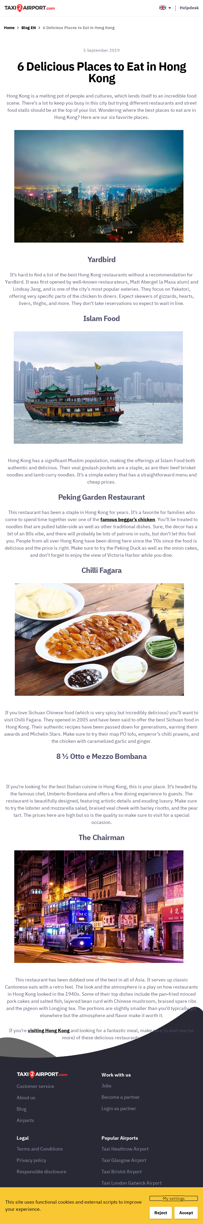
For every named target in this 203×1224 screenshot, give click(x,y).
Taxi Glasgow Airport (124, 1160)
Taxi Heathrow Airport (125, 1149)
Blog (21, 1109)
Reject (160, 1212)
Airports (25, 1120)
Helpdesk (189, 7)
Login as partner (119, 1108)
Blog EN (28, 27)
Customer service (35, 1086)
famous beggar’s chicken (127, 519)
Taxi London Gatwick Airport (132, 1183)
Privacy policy (31, 1160)
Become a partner (121, 1097)
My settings (174, 1198)
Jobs (107, 1086)
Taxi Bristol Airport (122, 1172)
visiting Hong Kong (49, 1030)
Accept (186, 1212)
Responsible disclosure (41, 1172)
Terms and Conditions (40, 1149)
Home (9, 27)
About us (26, 1098)
